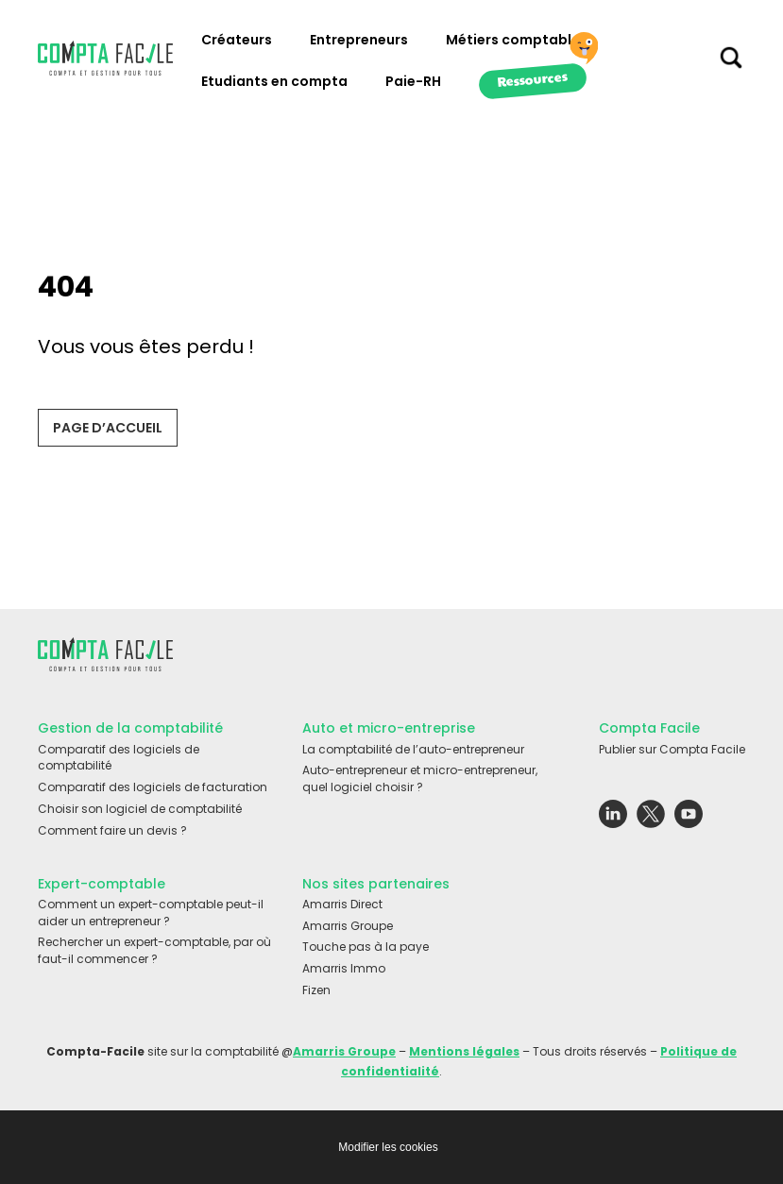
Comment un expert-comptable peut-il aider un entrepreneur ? (151, 912)
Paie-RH (413, 81)
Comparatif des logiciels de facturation (152, 787)
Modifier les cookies (387, 1147)
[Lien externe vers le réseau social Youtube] (688, 818)
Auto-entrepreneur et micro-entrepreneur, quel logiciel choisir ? (419, 778)
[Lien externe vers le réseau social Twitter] (651, 818)
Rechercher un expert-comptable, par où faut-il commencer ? (154, 950)
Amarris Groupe (347, 926)
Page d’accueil (107, 427)
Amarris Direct (342, 904)
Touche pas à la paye (365, 947)
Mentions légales (464, 1051)
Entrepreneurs (359, 39)
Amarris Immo (343, 968)
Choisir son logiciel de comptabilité (140, 809)
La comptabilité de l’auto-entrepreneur (413, 749)
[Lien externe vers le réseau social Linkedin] (613, 818)
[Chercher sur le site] (731, 62)
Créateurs (236, 39)
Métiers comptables (516, 39)
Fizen (316, 990)
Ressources (532, 78)
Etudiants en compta (274, 81)
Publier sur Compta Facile (672, 749)
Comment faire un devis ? (112, 830)
